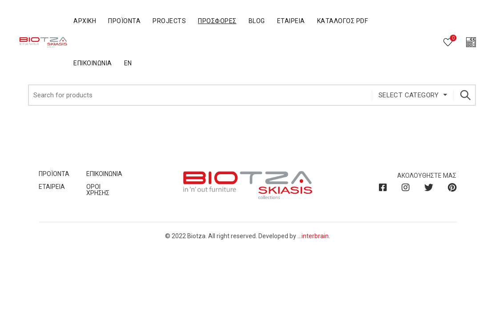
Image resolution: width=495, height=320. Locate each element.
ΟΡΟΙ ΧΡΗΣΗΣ (97, 189)
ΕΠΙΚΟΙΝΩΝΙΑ (104, 173)
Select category (408, 95)
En (128, 63)
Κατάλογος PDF (342, 20)
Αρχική (84, 20)
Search (465, 95)
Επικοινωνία (92, 63)
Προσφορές (217, 20)
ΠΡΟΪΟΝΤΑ (54, 173)
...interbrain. (314, 236)
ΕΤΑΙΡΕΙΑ (52, 186)
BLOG (257, 20)
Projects (169, 20)
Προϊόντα (124, 20)
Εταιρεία (291, 20)
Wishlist (452, 38)
